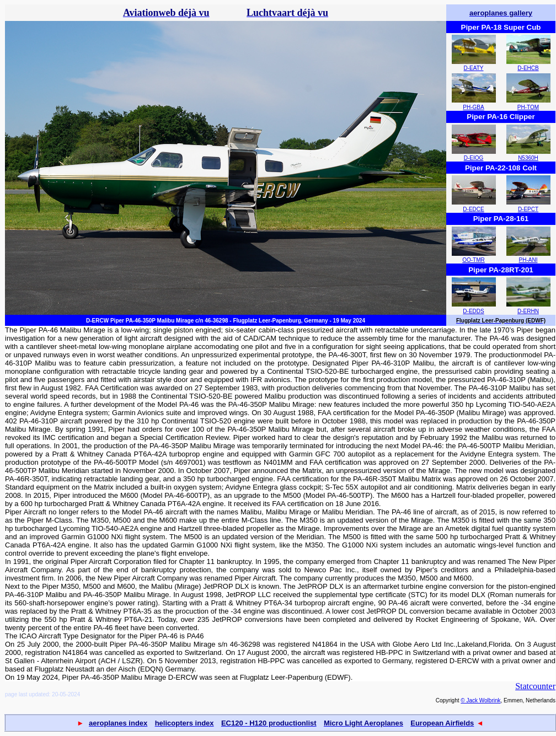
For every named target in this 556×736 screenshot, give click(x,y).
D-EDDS (473, 311)
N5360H (528, 158)
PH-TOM (528, 107)
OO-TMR (473, 260)
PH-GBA (473, 107)
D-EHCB (527, 68)
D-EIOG (474, 158)
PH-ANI (528, 260)
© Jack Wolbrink (480, 700)
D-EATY (474, 68)
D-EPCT (528, 209)
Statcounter (535, 686)
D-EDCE (473, 209)
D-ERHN (528, 311)
